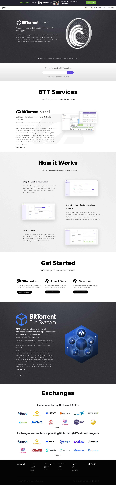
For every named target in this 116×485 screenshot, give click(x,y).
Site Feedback (75, 469)
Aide (104, 8)
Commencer (91, 2)
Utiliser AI (88, 8)
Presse (32, 469)
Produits (97, 8)
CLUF (74, 481)
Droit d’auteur (79, 481)
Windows (46, 466)
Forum (73, 467)
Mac (45, 467)
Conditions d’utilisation (87, 481)
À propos (33, 466)
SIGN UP (70, 72)
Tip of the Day (75, 470)
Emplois (32, 470)
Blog (32, 472)
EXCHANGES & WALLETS (71, 58)
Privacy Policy (65, 76)
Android (46, 469)
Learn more (19, 147)
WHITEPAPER (41, 58)
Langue (110, 8)
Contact (32, 467)
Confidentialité (96, 481)
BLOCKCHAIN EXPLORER (55, 58)
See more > (58, 427)
